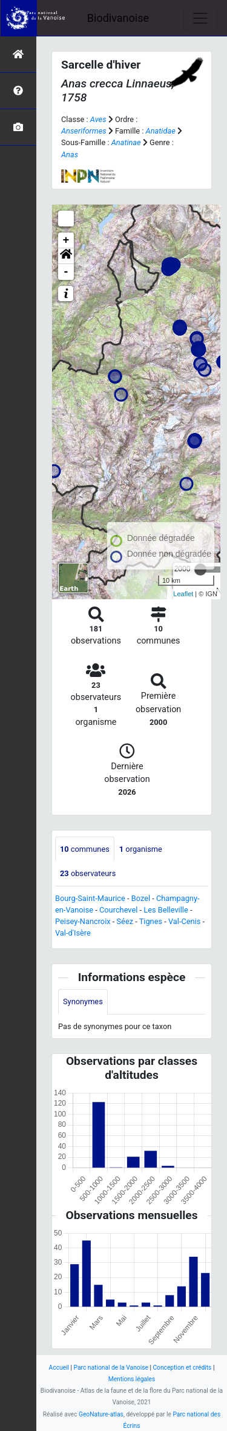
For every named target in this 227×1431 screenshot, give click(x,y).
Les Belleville (165, 909)
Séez (125, 921)
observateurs (88, 873)
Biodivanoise (118, 18)
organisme (140, 849)
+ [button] (66, 240)
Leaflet (183, 593)
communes (85, 849)
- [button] (66, 272)
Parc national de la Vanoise (111, 1368)
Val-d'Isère (73, 932)
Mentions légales (132, 1379)
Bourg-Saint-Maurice (90, 898)
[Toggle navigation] (200, 18)
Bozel (140, 898)
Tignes (150, 921)
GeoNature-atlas (101, 1414)
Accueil (59, 1368)
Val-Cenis (184, 921)
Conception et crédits (182, 1368)
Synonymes (83, 1001)
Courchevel (118, 909)
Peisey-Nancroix (83, 921)
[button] (66, 256)
